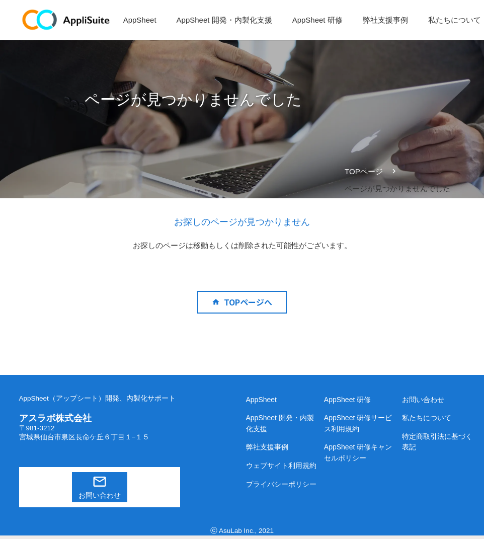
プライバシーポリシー (281, 484)
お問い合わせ (99, 495)
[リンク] (66, 20)
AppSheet (261, 400)
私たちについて (426, 418)
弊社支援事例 (267, 447)
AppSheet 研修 (347, 400)
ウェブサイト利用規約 (281, 465)
